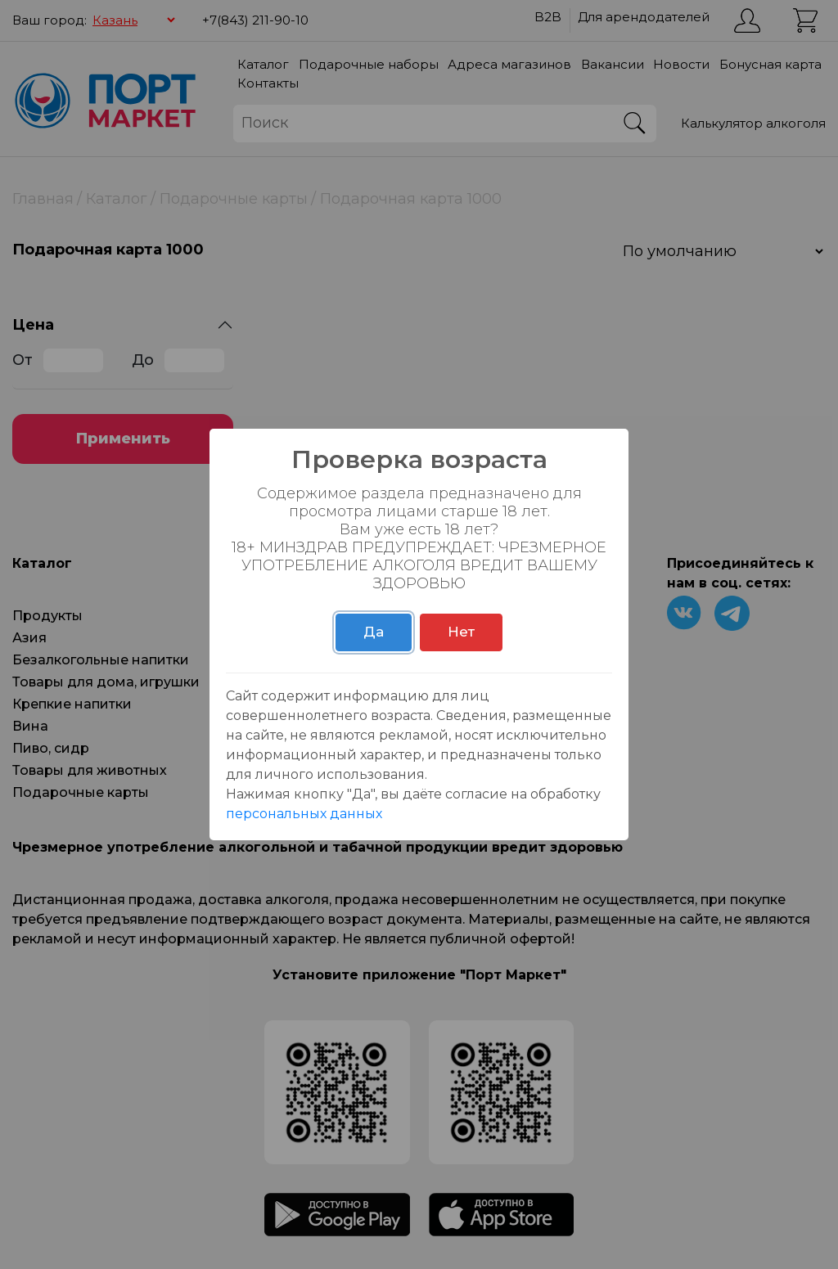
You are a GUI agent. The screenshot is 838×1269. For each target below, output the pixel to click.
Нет (461, 631)
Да (373, 631)
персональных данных (304, 813)
